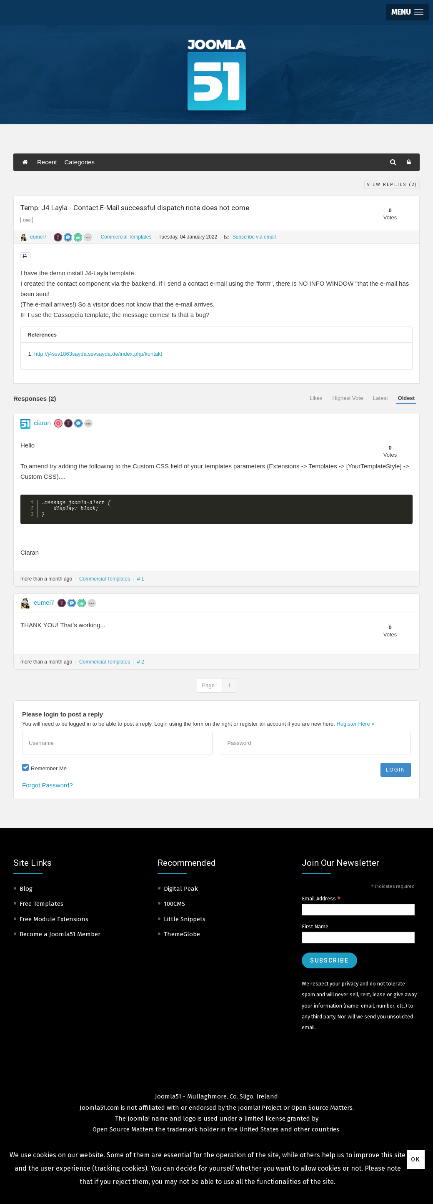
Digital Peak (181, 892)
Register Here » (355, 727)
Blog (26, 892)
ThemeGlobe (182, 937)
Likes (316, 398)
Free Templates (41, 907)
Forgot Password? (47, 788)
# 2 (140, 665)
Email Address (321, 902)
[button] (407, 12)
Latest (380, 398)
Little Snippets (184, 922)
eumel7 (38, 237)
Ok (415, 1159)
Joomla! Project (259, 1111)
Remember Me (49, 772)
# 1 (140, 582)
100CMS (174, 907)
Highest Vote (347, 398)
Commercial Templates (126, 237)
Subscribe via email (249, 237)
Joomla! (139, 1122)
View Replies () (392, 184)
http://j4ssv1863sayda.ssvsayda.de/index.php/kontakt (98, 354)
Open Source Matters (322, 1111)
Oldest (406, 398)
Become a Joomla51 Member (60, 937)
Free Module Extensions (54, 922)
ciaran (42, 422)
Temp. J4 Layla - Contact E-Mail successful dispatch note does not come (134, 208)
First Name (315, 930)
